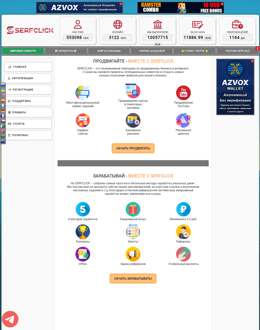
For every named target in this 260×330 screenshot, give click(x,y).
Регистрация (20, 89)
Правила (17, 112)
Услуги (16, 123)
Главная (17, 66)
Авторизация (20, 78)
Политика (18, 135)
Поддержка (19, 101)
